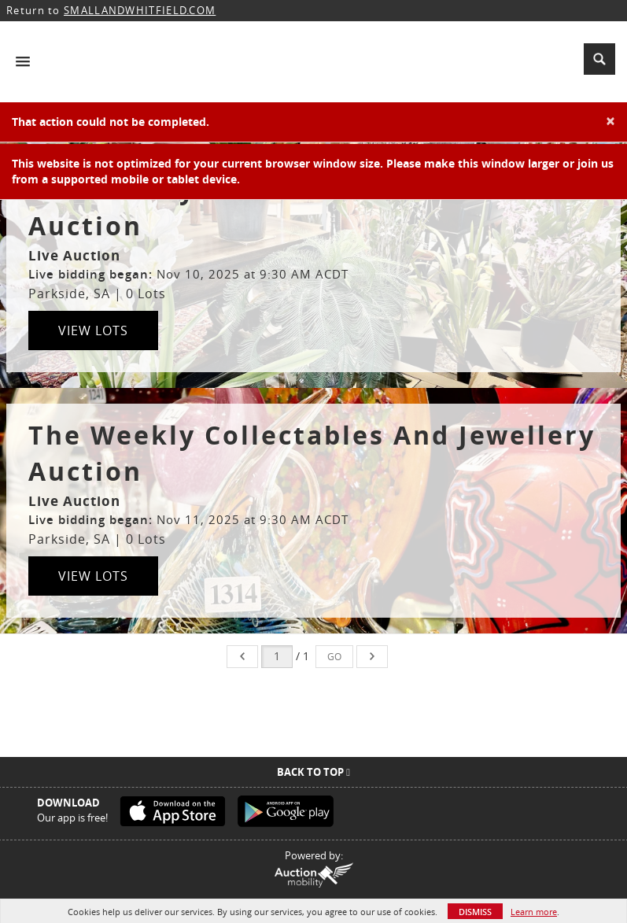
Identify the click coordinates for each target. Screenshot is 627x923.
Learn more (534, 911)
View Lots (93, 330)
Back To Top (313, 772)
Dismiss (475, 911)
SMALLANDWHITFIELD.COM (140, 10)
